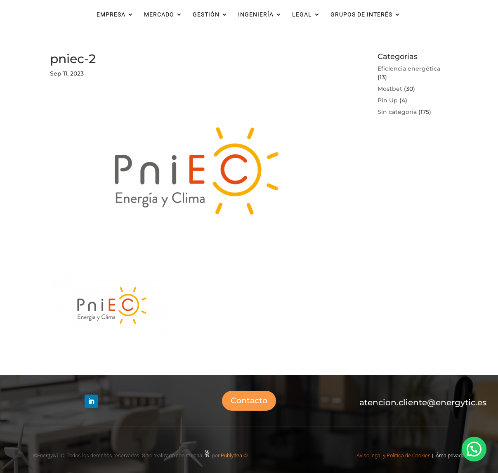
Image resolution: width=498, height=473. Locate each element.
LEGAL (302, 15)
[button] (474, 449)
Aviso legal (369, 455)
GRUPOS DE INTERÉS (361, 15)
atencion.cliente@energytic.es (422, 402)
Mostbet (390, 88)
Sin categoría (397, 112)
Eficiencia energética (409, 68)
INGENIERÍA (256, 15)
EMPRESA (111, 15)
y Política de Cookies (406, 455)
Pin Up (388, 100)
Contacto (249, 400)
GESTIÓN (206, 15)
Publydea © (236, 455)
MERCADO (159, 15)
